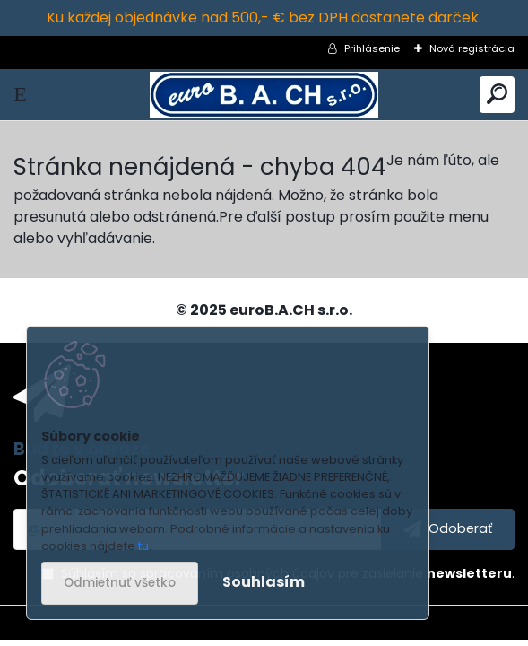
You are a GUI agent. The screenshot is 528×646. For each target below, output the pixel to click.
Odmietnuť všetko (120, 582)
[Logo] (264, 95)
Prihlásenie (372, 48)
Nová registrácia (472, 48)
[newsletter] (448, 529)
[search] (497, 94)
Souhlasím (263, 582)
